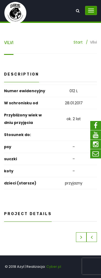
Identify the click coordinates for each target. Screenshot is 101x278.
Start (78, 42)
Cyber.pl (53, 266)
